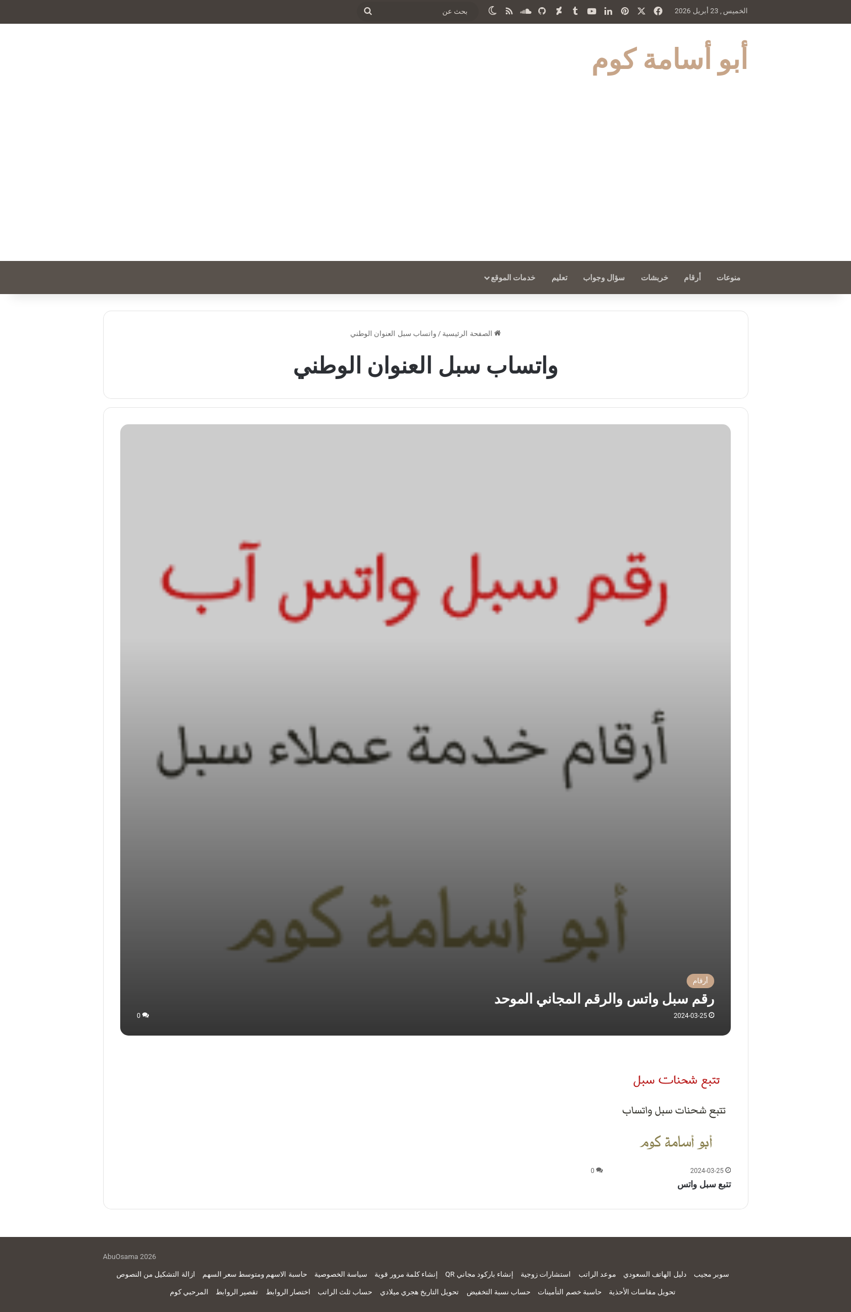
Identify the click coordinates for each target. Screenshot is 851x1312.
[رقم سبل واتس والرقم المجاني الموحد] (425, 729)
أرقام (692, 277)
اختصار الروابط (288, 1292)
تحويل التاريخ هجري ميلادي (419, 1292)
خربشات (654, 277)
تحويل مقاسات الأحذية (642, 1292)
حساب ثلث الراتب (345, 1292)
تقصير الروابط (237, 1292)
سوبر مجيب (711, 1274)
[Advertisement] (426, 178)
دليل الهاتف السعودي (654, 1274)
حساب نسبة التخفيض (499, 1292)
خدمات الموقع (513, 277)
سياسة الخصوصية (340, 1274)
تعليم (560, 277)
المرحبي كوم (189, 1292)
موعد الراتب (597, 1274)
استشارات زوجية (546, 1274)
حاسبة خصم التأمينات (569, 1292)
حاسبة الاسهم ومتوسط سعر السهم (254, 1274)
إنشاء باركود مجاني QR (479, 1274)
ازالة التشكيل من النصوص (155, 1274)
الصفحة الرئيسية (471, 333)
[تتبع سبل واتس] (675, 1107)
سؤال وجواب (604, 277)
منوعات (728, 277)
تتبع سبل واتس (704, 1184)
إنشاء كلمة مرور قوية (406, 1274)
